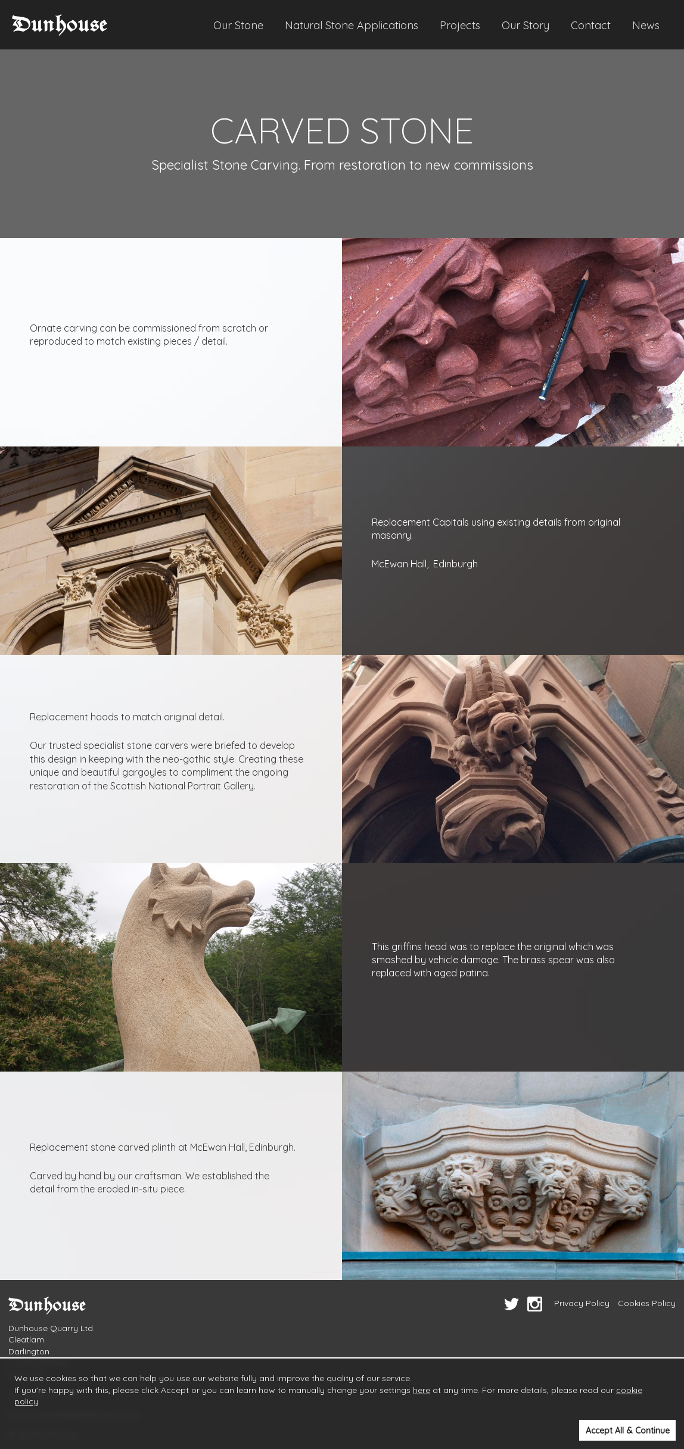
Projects (460, 25)
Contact (591, 25)
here (421, 1390)
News (646, 25)
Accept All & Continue (628, 1430)
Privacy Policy (582, 1303)
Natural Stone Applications (351, 25)
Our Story (525, 25)
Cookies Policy (647, 1303)
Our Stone (238, 25)
